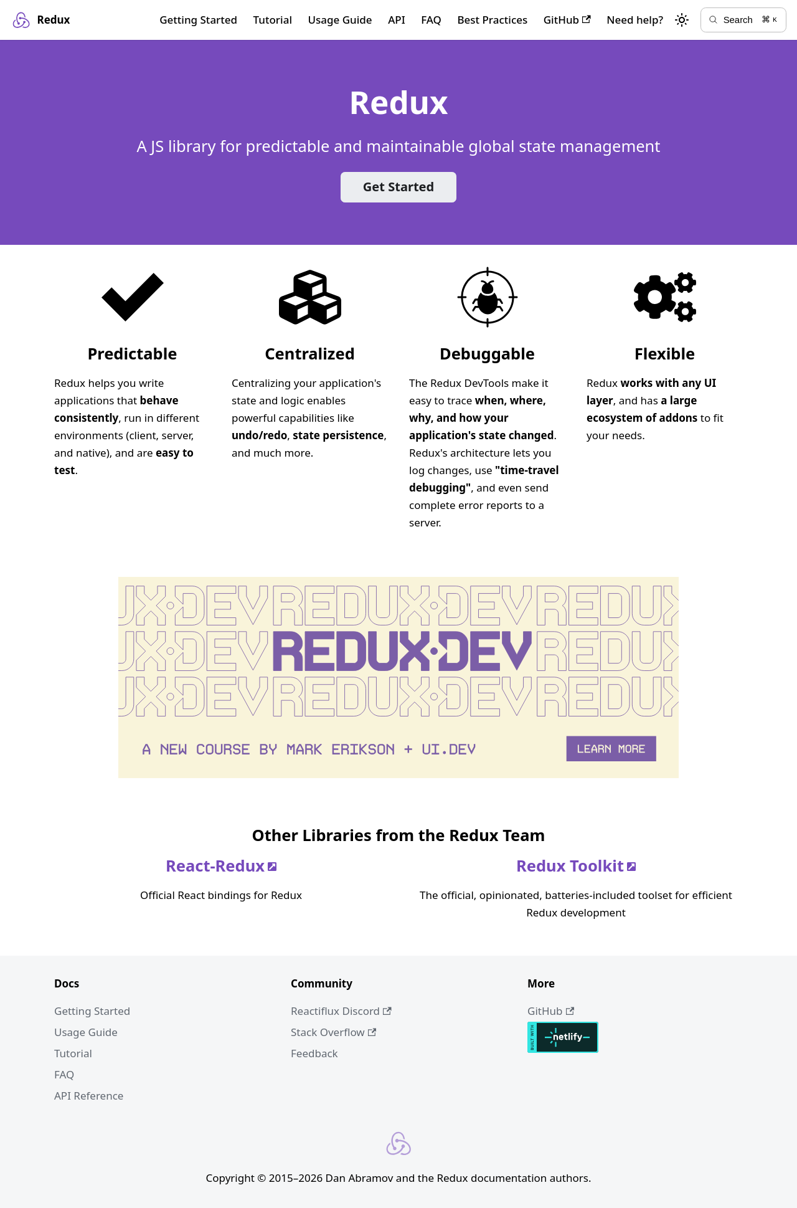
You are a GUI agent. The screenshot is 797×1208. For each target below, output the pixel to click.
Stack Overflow (333, 1032)
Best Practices (492, 19)
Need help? (634, 19)
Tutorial (272, 19)
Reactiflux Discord (341, 1011)
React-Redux (221, 865)
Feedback (314, 1053)
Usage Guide (340, 19)
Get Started (399, 186)
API (396, 19)
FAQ (431, 19)
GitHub (567, 19)
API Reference (88, 1095)
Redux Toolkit (576, 865)
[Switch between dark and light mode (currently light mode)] (681, 20)
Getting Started (198, 19)
